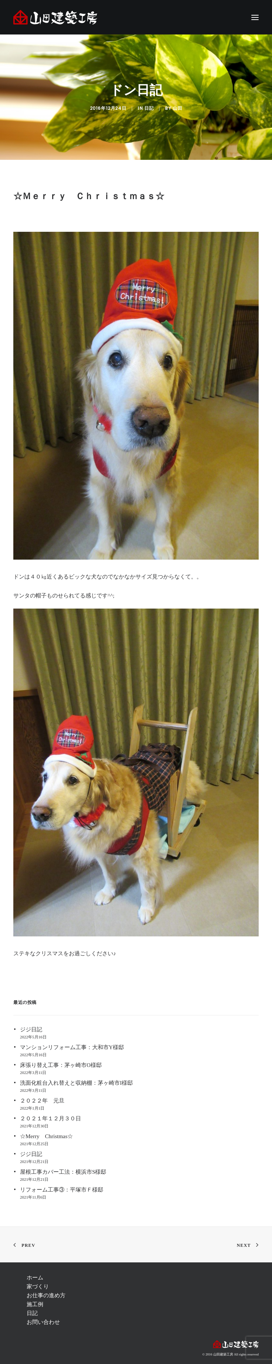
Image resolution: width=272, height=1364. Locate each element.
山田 (177, 108)
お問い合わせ (43, 1322)
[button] (255, 17)
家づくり (38, 1286)
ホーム (35, 1278)
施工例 (35, 1304)
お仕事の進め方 (46, 1295)
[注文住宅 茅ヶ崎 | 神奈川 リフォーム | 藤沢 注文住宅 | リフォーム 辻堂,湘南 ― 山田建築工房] (55, 17)
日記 (149, 108)
